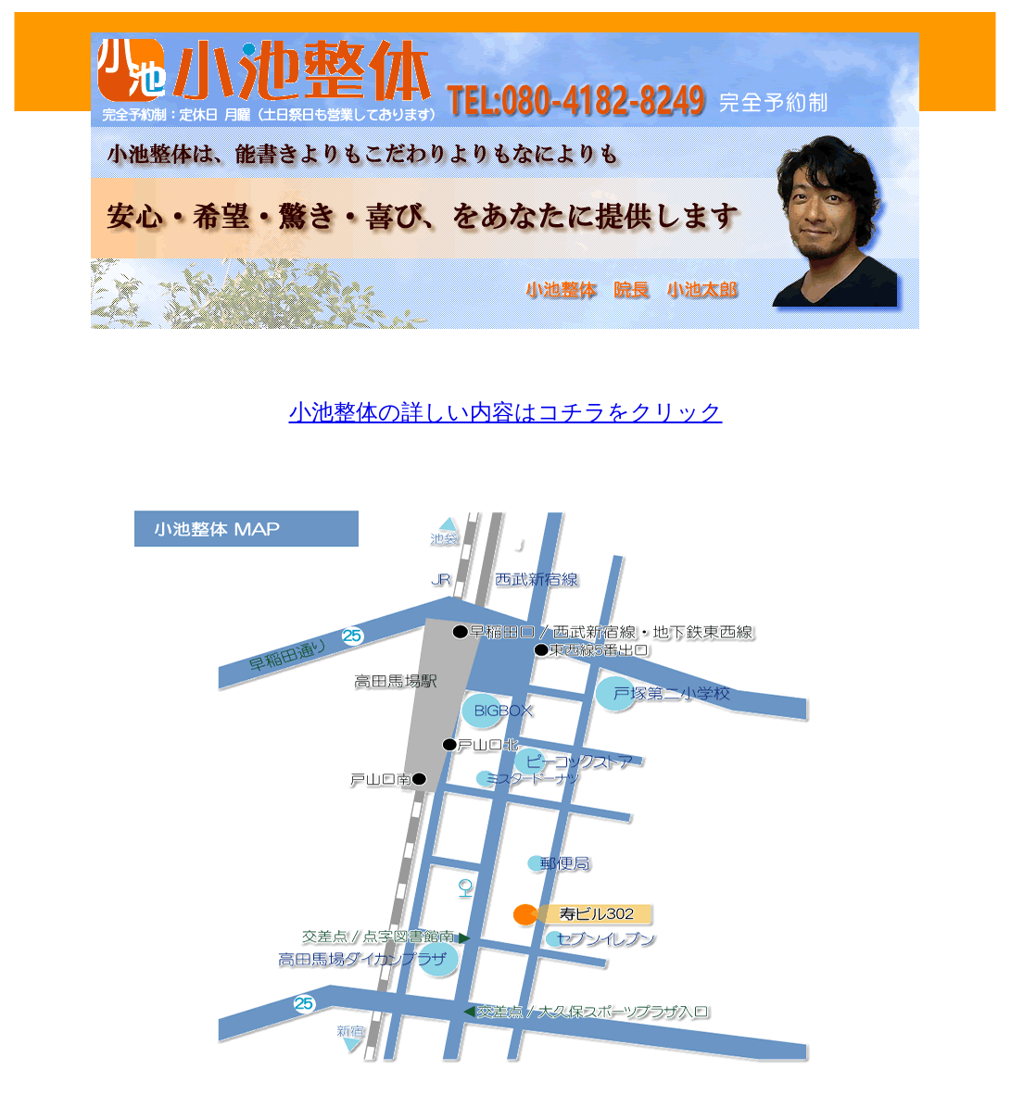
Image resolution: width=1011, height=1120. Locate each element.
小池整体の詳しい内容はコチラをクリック (506, 412)
